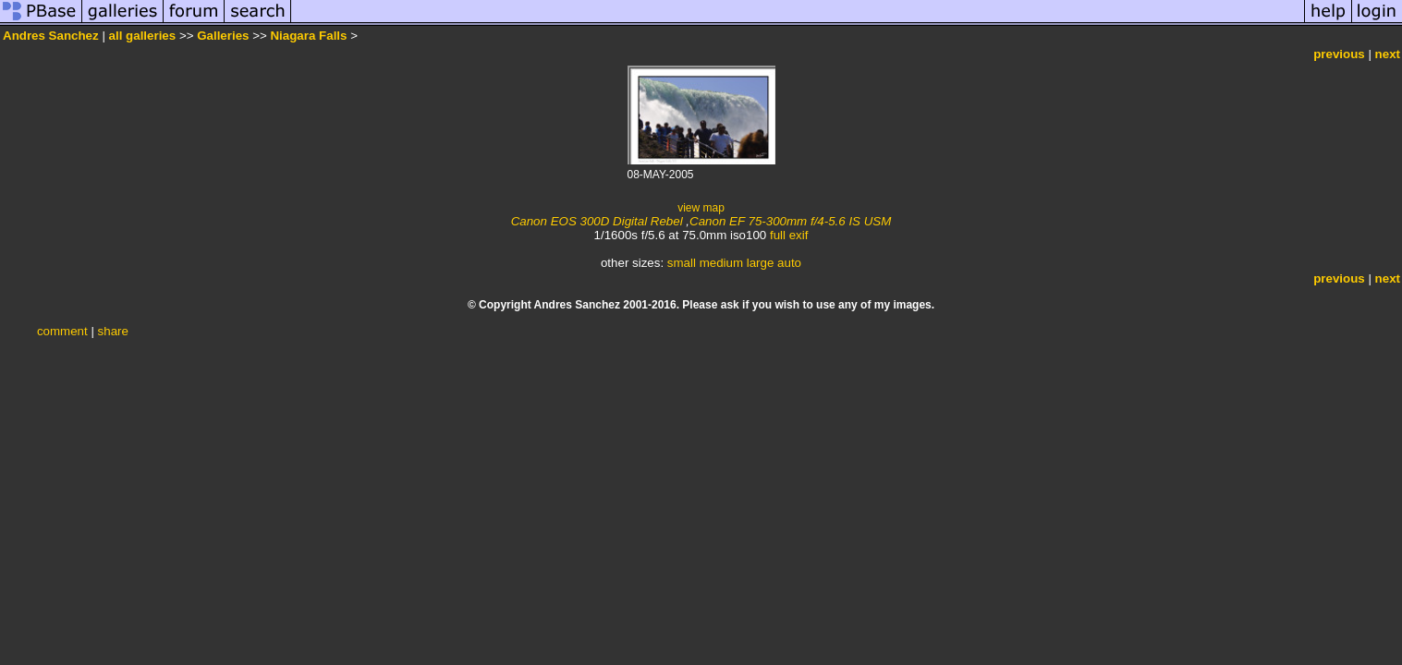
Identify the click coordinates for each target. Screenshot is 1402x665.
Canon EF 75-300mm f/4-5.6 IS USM (790, 221)
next (1387, 54)
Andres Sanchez (51, 35)
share (113, 331)
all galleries (143, 35)
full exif (789, 235)
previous (1339, 54)
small (681, 263)
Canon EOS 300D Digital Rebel (597, 221)
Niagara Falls (308, 35)
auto (789, 263)
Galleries (223, 35)
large (760, 263)
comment (62, 331)
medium (721, 263)
